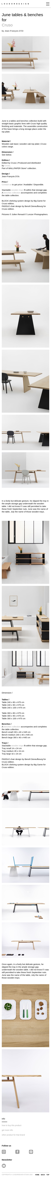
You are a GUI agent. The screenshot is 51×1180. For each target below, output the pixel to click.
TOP (48, 1175)
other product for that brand (13, 1135)
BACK (43, 1175)
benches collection (12, 192)
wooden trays (17, 190)
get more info (7, 1130)
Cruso (7, 25)
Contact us (7, 184)
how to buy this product (11, 1125)
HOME (37, 1175)
